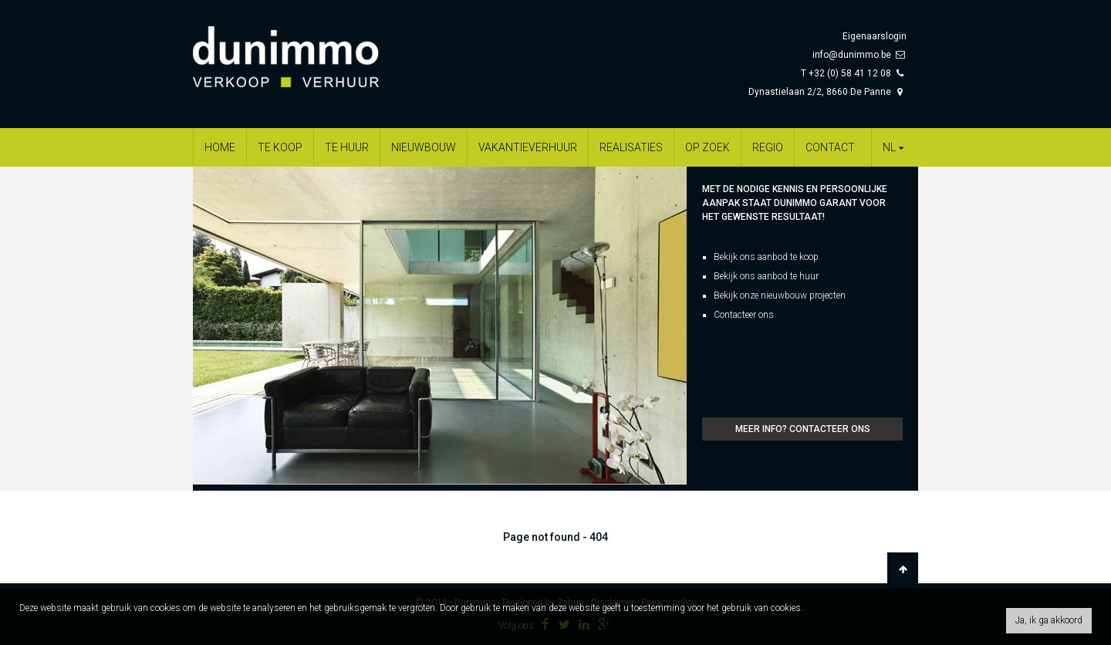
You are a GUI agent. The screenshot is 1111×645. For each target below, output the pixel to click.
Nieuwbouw (423, 147)
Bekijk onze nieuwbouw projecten (780, 295)
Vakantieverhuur (527, 147)
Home (219, 147)
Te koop (280, 147)
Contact (830, 147)
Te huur (347, 147)
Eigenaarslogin (875, 36)
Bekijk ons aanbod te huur (766, 276)
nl (895, 147)
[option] (440, 326)
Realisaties (631, 147)
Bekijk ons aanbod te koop (766, 257)
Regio (767, 147)
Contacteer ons (744, 314)
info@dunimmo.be (851, 54)
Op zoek (707, 147)
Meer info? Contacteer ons (802, 429)
